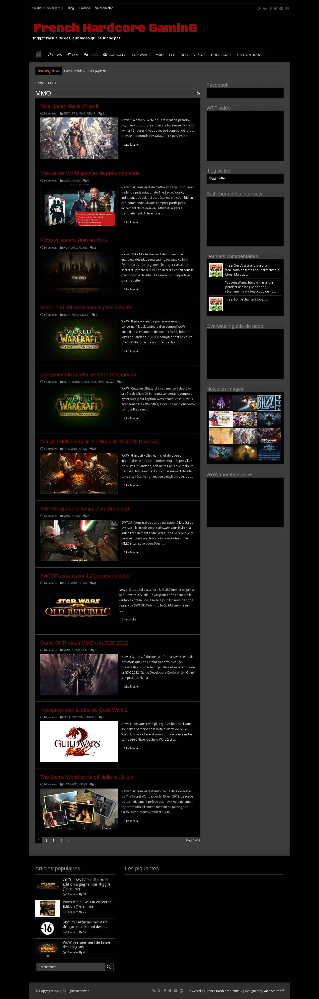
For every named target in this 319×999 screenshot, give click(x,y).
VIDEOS (199, 55)
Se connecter (104, 8)
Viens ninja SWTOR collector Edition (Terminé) (87, 904)
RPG (184, 55)
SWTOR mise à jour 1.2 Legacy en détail (85, 576)
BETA (91, 55)
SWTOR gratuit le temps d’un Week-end (84, 508)
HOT (73, 55)
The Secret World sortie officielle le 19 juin (86, 777)
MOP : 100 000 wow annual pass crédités (86, 307)
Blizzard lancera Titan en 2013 (73, 240)
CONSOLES (114, 55)
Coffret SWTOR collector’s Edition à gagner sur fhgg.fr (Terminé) (87, 884)
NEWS (55, 55)
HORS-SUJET (221, 55)
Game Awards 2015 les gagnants (85, 71)
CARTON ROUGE (250, 55)
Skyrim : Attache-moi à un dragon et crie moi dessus (85, 924)
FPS (172, 55)
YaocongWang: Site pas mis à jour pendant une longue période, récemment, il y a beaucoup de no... (250, 287)
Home (39, 83)
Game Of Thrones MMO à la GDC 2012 (84, 643)
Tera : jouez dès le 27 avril (69, 106)
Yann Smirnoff (274, 991)
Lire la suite (131, 144)
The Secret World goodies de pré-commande (90, 173)
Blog (71, 8)
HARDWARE (141, 55)
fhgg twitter (219, 171)
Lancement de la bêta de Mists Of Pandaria (88, 374)
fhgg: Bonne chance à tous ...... (246, 299)
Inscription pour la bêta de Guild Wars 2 (84, 710)
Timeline (84, 8)
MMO (160, 55)
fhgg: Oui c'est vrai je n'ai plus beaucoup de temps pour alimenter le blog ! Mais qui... (252, 270)
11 (84, 932)
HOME (38, 54)
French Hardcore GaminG (115, 28)
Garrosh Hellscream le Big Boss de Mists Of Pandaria (99, 441)
